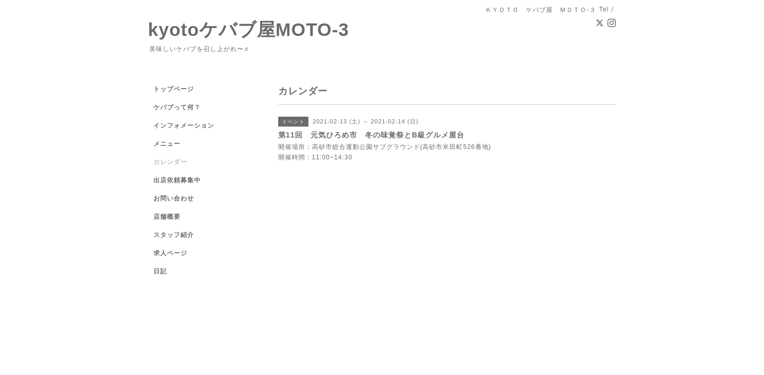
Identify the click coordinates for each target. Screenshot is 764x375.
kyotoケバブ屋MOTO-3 (248, 29)
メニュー (166, 143)
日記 (160, 271)
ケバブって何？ (177, 107)
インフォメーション (183, 125)
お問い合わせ (173, 198)
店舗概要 (166, 216)
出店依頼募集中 (177, 180)
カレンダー (170, 162)
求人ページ (170, 253)
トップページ (173, 89)
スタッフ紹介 (173, 235)
